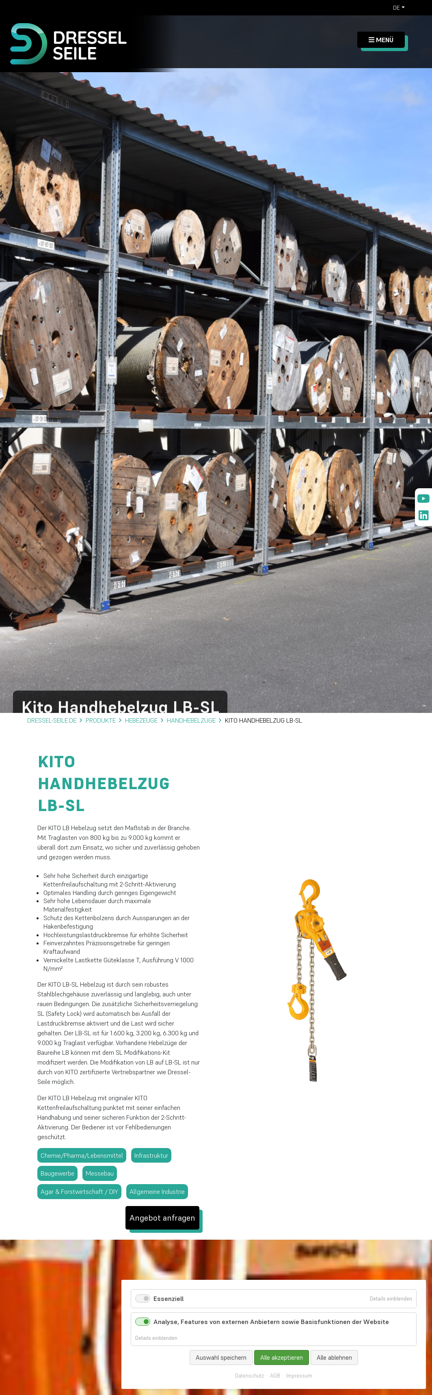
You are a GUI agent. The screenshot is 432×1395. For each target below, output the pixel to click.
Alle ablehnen (334, 1357)
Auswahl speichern (221, 1357)
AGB (275, 1376)
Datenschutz (249, 1376)
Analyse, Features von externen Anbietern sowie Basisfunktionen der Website (271, 1322)
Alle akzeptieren (281, 1357)
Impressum (299, 1376)
